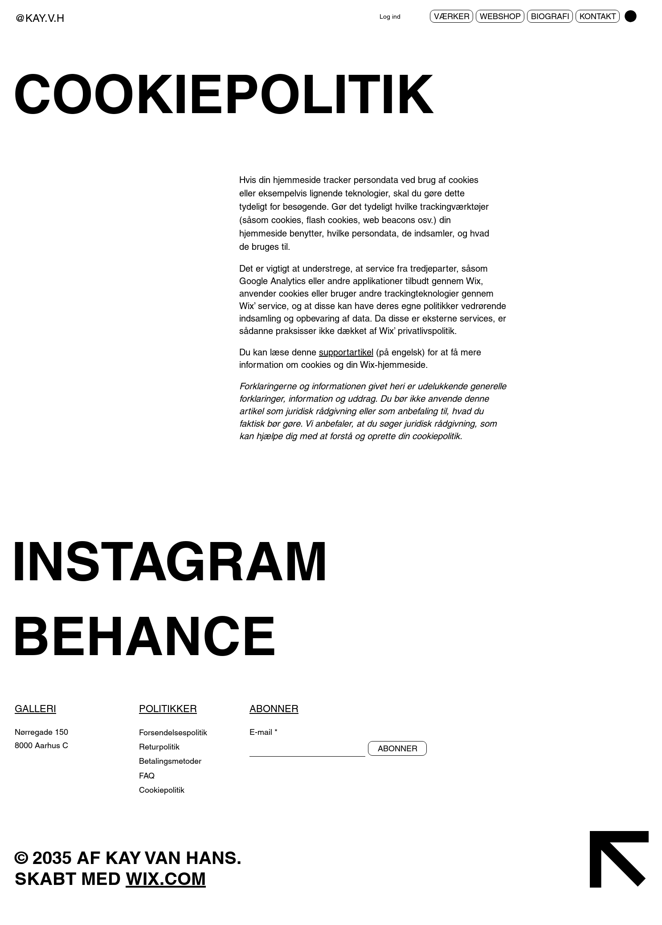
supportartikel (346, 352)
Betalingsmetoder (171, 761)
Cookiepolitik (161, 790)
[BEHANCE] (183, 635)
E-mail (260, 732)
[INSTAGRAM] (183, 560)
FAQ (147, 775)
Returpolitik (160, 746)
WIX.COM (166, 878)
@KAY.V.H (39, 18)
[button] (631, 16)
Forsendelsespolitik (173, 732)
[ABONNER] (397, 748)
